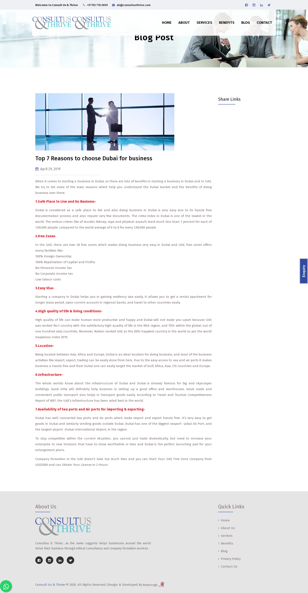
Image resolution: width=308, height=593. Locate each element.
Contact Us (229, 566)
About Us (228, 528)
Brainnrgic (154, 585)
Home (164, 20)
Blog (242, 20)
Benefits (224, 20)
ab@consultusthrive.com (134, 5)
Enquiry (304, 271)
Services (201, 20)
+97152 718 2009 (97, 5)
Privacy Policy (231, 559)
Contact (261, 20)
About (181, 20)
